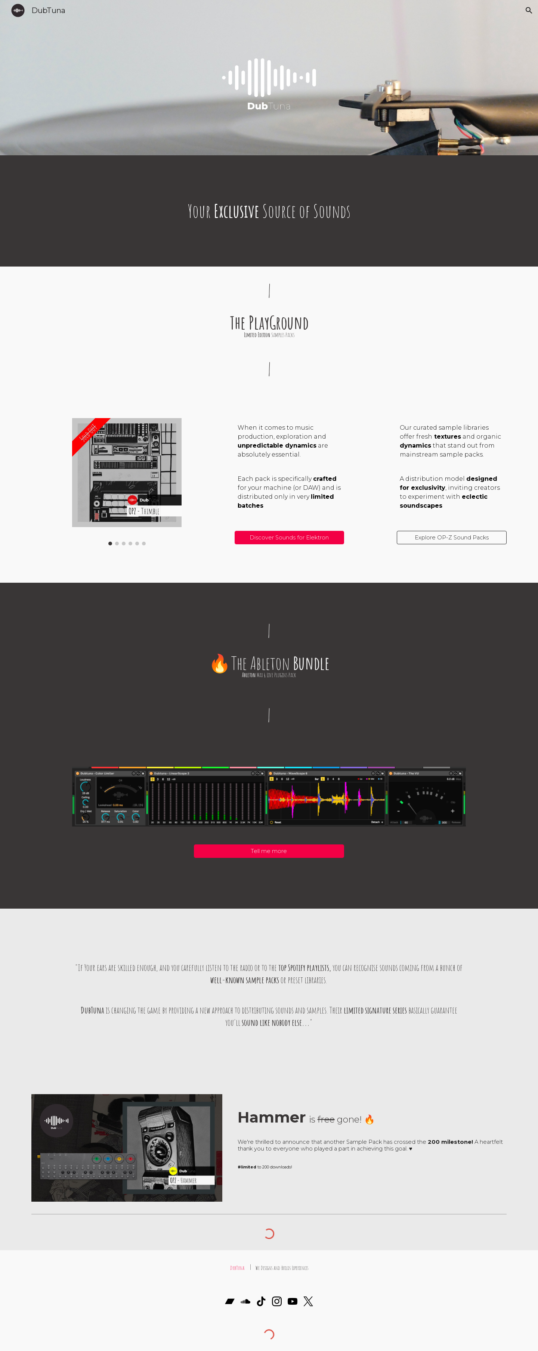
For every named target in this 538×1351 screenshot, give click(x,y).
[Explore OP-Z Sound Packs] (451, 538)
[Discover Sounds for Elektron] (289, 538)
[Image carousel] (127, 481)
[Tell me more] (269, 851)
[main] (268, 211)
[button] (529, 10)
